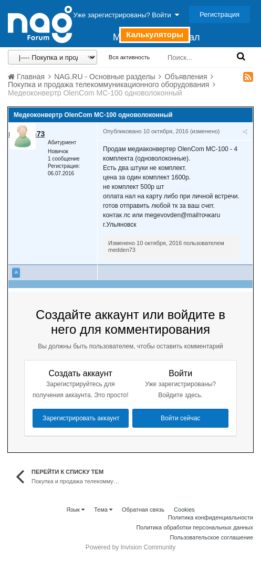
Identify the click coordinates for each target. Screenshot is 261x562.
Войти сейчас (180, 418)
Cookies (184, 509)
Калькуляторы (154, 34)
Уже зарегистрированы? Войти (126, 15)
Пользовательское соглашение (211, 537)
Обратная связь (143, 509)
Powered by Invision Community (130, 547)
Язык (75, 509)
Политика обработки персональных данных (194, 527)
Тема (103, 509)
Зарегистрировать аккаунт (81, 418)
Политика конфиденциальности (210, 517)
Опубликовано (146, 131)
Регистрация (219, 14)
